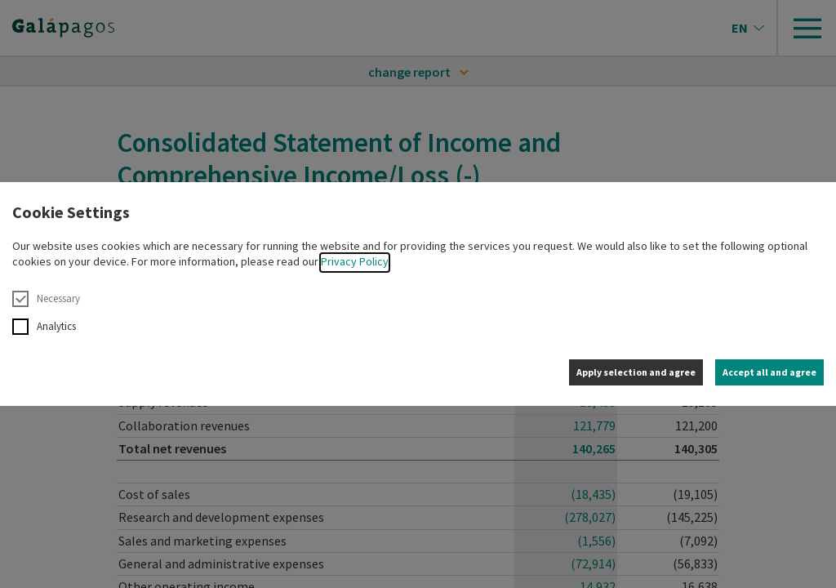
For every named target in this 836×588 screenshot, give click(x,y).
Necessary (46, 299)
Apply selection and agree (636, 372)
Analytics (44, 326)
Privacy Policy (355, 261)
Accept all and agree (769, 372)
